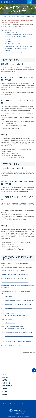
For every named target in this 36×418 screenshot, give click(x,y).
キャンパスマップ (14, 402)
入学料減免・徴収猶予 (7, 41)
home (1, 16)
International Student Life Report (16, 328)
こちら (13, 26)
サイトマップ (20, 403)
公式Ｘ (26, 403)
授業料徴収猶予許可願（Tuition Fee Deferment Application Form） (20, 300)
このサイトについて (24, 402)
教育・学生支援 (7, 16)
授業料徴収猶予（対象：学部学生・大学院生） (16, 36)
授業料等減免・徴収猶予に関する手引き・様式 (12, 53)
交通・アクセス (5, 402)
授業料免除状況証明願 (10, 323)
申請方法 (8, 39)
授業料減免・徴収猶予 (7, 30)
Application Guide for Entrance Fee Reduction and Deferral (15, 282)
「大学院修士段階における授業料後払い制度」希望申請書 (18, 341)
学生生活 (13, 16)
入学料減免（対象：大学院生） (13, 43)
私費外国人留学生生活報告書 (16, 326)
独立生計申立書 (8, 319)
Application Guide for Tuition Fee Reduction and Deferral (15, 274)
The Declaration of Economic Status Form (18, 315)
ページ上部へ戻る (34, 370)
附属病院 (30, 2)
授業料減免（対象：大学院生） (13, 32)
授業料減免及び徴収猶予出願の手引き (10, 270)
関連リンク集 (12, 403)
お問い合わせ (5, 403)
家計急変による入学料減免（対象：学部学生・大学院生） (19, 46)
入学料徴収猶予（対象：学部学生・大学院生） (16, 48)
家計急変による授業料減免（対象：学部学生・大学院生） (19, 34)
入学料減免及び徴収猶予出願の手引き (10, 278)
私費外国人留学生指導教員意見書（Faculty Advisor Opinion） (19, 332)
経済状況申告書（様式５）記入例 (12, 345)
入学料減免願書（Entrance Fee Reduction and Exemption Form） (19, 304)
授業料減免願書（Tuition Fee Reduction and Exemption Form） (19, 296)
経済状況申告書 (12, 313)
